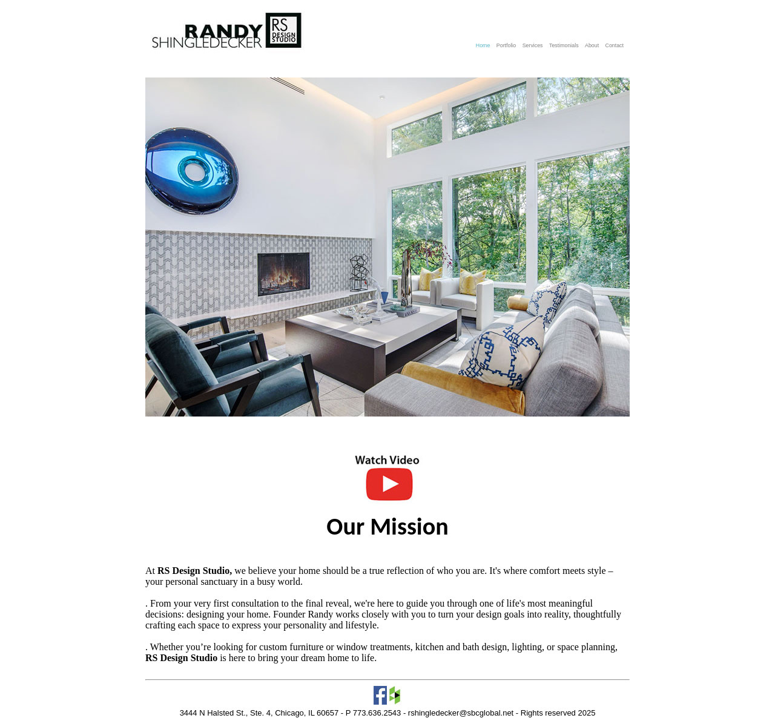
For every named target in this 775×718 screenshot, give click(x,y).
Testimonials (564, 45)
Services (533, 45)
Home (484, 45)
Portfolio (507, 45)
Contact (614, 45)
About (593, 45)
